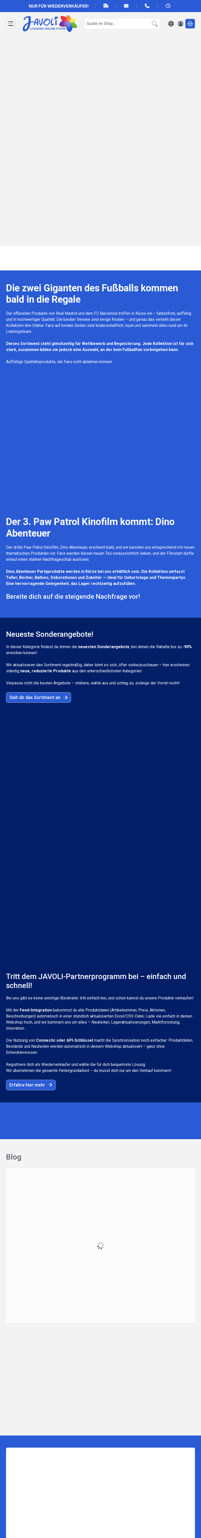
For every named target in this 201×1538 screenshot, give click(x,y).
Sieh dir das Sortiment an (38, 576)
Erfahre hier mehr (30, 725)
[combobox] (122, 23)
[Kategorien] (11, 23)
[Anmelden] (180, 23)
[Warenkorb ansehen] (190, 23)
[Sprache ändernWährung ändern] (171, 23)
